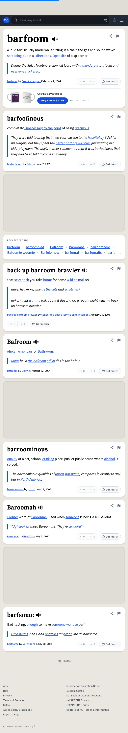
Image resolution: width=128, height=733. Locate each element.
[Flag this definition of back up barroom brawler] (119, 268)
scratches (72, 289)
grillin (51, 360)
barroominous (15, 489)
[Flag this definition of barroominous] (119, 447)
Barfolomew (50, 252)
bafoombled (35, 247)
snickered (32, 71)
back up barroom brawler (22, 315)
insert (60, 474)
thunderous (90, 65)
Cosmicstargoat (31, 81)
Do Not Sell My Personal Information (87, 710)
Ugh (15, 526)
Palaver (31, 164)
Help (6, 691)
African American (19, 351)
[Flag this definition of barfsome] (119, 613)
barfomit (114, 252)
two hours (83, 143)
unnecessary (33, 128)
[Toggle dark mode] (114, 20)
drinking (48, 459)
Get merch (110, 82)
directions (43, 55)
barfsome (13, 644)
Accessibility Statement (17, 710)
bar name (72, 474)
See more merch (79, 101)
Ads (5, 686)
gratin (67, 634)
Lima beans (19, 634)
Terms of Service (13, 700)
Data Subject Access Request (84, 696)
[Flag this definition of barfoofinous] (119, 117)
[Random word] (105, 20)
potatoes (51, 634)
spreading (14, 55)
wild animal (75, 279)
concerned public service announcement (65, 315)
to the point (52, 128)
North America (30, 479)
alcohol (109, 459)
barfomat (72, 252)
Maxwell (26, 371)
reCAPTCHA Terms (77, 705)
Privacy (7, 696)
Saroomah (39, 517)
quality (12, 459)
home (47, 279)
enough (32, 624)
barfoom (12, 81)
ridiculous (82, 128)
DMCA (6, 705)
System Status (75, 691)
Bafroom (56, 247)
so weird (75, 526)
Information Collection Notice (83, 686)
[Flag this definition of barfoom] (118, 36)
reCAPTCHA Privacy (78, 700)
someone (72, 517)
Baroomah (13, 537)
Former (12, 517)
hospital (94, 137)
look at (24, 526)
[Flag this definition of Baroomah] (119, 506)
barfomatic (93, 252)
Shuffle (64, 661)
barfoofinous (14, 164)
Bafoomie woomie (21, 252)
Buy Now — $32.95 (52, 101)
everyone (17, 71)
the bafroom (37, 360)
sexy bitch (21, 279)
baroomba (77, 247)
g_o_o (31, 489)
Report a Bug (11, 715)
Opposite (59, 55)
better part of (65, 143)
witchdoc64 (30, 644)
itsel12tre (29, 537)
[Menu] (121, 20)
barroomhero (100, 247)
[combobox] (60, 20)
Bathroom (45, 351)
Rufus (15, 360)
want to (34, 300)
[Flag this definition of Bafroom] (119, 340)
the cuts (51, 289)
